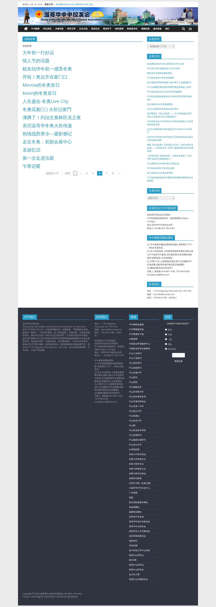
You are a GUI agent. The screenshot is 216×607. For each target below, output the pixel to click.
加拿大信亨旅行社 (137, 459)
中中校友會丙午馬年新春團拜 (160, 77)
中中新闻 (35, 28)
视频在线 (145, 28)
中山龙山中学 (135, 444)
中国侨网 (133, 338)
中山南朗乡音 (135, 386)
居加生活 (95, 28)
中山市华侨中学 (136, 391)
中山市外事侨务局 (137, 396)
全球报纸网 (134, 449)
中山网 (132, 425)
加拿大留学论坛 (136, 463)
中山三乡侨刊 (135, 353)
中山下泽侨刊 (135, 358)
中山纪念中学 (135, 420)
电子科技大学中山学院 (139, 550)
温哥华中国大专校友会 (139, 521)
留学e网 (132, 559)
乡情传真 (59, 28)
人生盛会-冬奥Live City (45, 101)
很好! (170, 329)
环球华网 (133, 545)
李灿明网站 (134, 507)
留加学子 (107, 28)
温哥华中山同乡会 (137, 526)
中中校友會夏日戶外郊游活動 (160, 168)
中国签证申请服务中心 (139, 343)
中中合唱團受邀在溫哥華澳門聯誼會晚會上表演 (169, 87)
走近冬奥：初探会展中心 (47, 142)
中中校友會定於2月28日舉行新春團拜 (164, 91)
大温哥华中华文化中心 (139, 487)
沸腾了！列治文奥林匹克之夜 (51, 117)
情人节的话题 (36, 61)
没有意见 (172, 349)
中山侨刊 (133, 377)
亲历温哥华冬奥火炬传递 (47, 125)
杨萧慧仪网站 (135, 511)
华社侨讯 (47, 28)
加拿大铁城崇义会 (137, 468)
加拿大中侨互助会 (137, 454)
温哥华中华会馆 (136, 516)
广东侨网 (133, 492)
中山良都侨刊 (135, 435)
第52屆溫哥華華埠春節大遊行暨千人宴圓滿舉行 (169, 82)
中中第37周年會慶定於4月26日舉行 (163, 68)
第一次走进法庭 (38, 158)
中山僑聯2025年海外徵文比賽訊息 (163, 163)
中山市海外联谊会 (137, 401)
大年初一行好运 (38, 52)
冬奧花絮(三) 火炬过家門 (46, 109)
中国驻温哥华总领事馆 (139, 348)
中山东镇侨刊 (135, 367)
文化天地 (83, 28)
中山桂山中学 (135, 411)
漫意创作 (133, 540)
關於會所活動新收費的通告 (159, 73)
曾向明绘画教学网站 (138, 502)
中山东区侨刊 (135, 362)
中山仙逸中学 (135, 372)
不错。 (171, 334)
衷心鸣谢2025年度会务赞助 (160, 172)
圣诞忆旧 (31, 150)
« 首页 (67, 173)
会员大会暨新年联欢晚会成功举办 (162, 108)
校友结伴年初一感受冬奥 (47, 69)
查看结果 (178, 361)
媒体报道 (157, 28)
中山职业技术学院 (137, 430)
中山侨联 (133, 382)
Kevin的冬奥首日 (39, 93)
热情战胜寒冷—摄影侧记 (47, 134)
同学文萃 (71, 28)
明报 (131, 497)
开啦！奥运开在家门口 (45, 77)
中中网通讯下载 (136, 334)
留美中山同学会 (136, 564)
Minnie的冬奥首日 (41, 85)
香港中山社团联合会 (138, 579)
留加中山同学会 (136, 555)
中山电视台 (134, 415)
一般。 (171, 339)
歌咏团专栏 (132, 28)
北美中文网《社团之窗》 (140, 483)
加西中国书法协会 (137, 473)
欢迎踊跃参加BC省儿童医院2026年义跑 (74, 4)
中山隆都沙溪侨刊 (137, 439)
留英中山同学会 (136, 569)
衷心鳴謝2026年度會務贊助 (160, 104)
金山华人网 (134, 574)
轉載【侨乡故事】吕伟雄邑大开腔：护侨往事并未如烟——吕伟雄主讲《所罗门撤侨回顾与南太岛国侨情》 (170, 147)
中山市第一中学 (136, 406)
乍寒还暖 (31, 166)
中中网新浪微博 (136, 324)
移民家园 (119, 28)
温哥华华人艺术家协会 (139, 531)
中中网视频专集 (136, 329)
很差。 (171, 344)
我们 (167, 28)
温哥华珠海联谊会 (137, 535)
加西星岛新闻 (135, 478)
